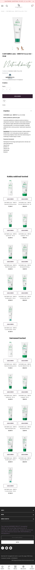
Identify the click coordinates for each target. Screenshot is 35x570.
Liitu (17, 542)
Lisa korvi (17, 96)
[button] (9, 567)
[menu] (2, 6)
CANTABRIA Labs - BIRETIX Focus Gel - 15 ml (16, 11)
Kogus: (4, 86)
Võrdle (3, 105)
